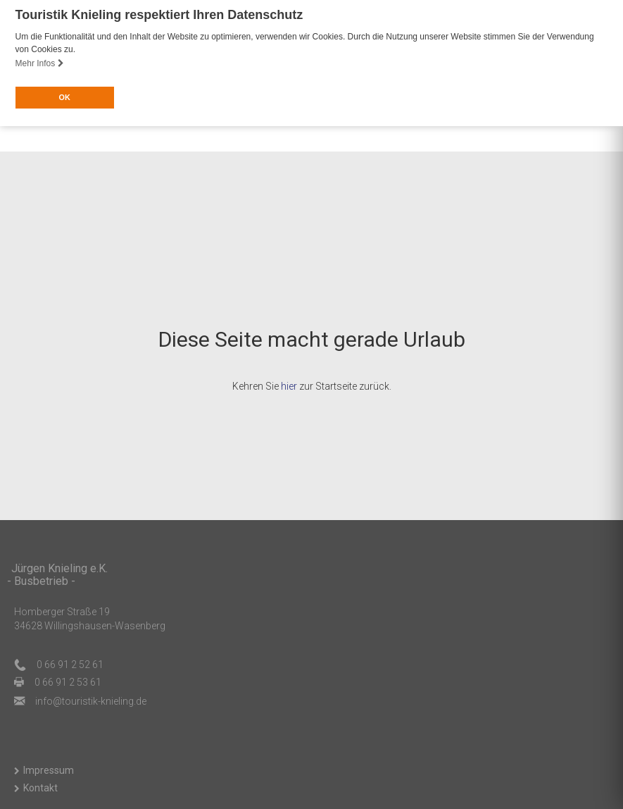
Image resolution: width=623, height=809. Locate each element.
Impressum (48, 768)
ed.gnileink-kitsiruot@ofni (90, 700)
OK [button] (64, 97)
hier (289, 385)
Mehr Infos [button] (39, 63)
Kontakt (40, 786)
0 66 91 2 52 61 (70, 663)
